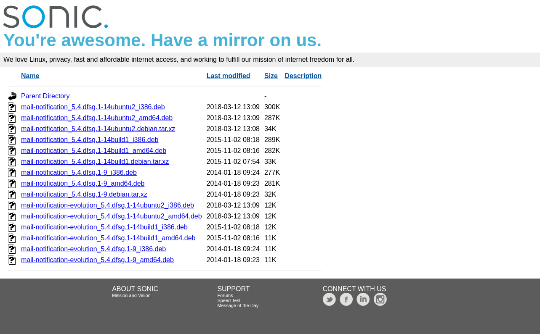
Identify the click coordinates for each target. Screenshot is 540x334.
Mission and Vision (131, 295)
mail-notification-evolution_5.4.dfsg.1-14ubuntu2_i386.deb (107, 205)
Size (271, 75)
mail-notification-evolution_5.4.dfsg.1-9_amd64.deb (97, 259)
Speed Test (228, 300)
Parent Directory (45, 96)
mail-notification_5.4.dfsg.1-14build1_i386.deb (89, 139)
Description (303, 75)
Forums (225, 295)
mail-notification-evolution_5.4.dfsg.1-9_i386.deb (93, 248)
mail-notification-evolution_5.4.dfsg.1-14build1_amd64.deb (108, 238)
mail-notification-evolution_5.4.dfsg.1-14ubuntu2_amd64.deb (111, 216)
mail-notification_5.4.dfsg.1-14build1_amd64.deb (93, 150)
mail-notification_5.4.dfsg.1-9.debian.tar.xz (84, 194)
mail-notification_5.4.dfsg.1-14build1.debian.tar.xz (95, 161)
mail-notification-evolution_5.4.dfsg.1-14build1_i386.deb (104, 227)
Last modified (228, 75)
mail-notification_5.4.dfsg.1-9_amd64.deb (83, 183)
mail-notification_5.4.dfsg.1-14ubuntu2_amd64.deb (97, 117)
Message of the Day (237, 305)
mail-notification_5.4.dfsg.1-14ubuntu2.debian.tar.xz (98, 128)
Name (30, 75)
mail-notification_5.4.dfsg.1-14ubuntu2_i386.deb (93, 106)
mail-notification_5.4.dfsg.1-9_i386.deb (79, 172)
